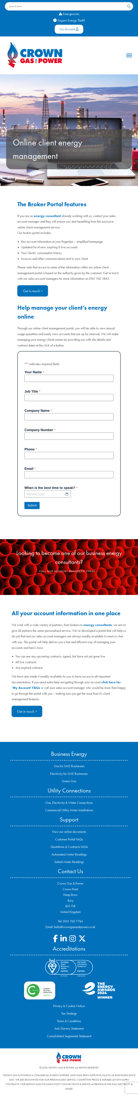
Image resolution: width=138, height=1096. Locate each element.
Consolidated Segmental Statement (69, 1036)
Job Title (32, 392)
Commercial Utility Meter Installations (69, 810)
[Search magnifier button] (129, 6)
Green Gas (69, 781)
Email (30, 469)
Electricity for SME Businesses (69, 774)
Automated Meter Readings (69, 854)
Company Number (39, 430)
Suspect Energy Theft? (69, 20)
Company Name (38, 411)
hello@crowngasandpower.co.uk (74, 927)
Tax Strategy (69, 1013)
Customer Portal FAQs (69, 839)
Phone (30, 449)
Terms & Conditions (69, 1021)
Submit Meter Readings (69, 862)
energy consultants (97, 625)
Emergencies (69, 14)
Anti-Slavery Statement (69, 1028)
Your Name (34, 372)
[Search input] (67, 6)
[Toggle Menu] (129, 55)
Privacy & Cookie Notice (69, 1006)
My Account (69, 29)
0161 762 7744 (73, 921)
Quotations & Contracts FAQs (69, 847)
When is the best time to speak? (50, 488)
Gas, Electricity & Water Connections (69, 803)
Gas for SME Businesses (69, 766)
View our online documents (69, 832)
